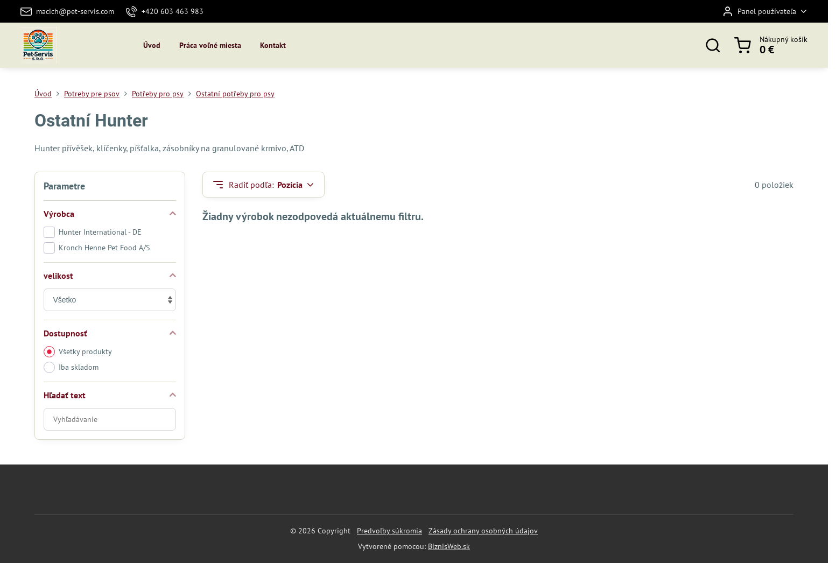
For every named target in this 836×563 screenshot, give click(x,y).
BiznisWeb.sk (449, 546)
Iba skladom (71, 367)
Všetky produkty (78, 351)
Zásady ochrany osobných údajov (483, 531)
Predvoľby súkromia (389, 531)
